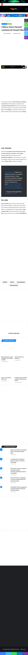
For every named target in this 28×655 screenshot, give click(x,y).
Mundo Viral (8, 20)
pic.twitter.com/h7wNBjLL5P (13, 188)
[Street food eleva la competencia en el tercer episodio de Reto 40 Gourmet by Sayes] (5, 481)
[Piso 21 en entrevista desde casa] (7, 370)
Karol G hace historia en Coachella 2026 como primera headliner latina (19, 451)
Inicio (3, 20)
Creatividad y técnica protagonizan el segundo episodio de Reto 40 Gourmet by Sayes (19, 489)
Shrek (12, 282)
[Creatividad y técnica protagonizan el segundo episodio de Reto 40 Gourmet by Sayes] (5, 490)
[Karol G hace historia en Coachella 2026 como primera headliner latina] (5, 453)
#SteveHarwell (11, 184)
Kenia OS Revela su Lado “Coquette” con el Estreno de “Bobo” (7, 358)
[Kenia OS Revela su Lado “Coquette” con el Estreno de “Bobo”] (7, 349)
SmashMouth (21, 282)
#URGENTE (17, 186)
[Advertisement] (14, 85)
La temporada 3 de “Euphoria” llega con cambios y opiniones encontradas (18, 461)
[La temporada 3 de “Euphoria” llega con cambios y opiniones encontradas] (5, 462)
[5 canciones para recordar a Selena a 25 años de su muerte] (21, 370)
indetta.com (23, 649)
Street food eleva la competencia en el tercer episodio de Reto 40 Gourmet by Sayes (18, 479)
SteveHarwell (14, 285)
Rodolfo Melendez (7, 33)
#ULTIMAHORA (9, 172)
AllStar (5, 282)
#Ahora (12, 186)
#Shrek (19, 184)
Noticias (9, 23)
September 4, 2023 (10, 193)
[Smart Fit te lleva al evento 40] (21, 349)
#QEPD (7, 186)
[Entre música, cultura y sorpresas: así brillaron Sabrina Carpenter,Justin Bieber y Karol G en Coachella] (5, 472)
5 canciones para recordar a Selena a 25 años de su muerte (21, 379)
